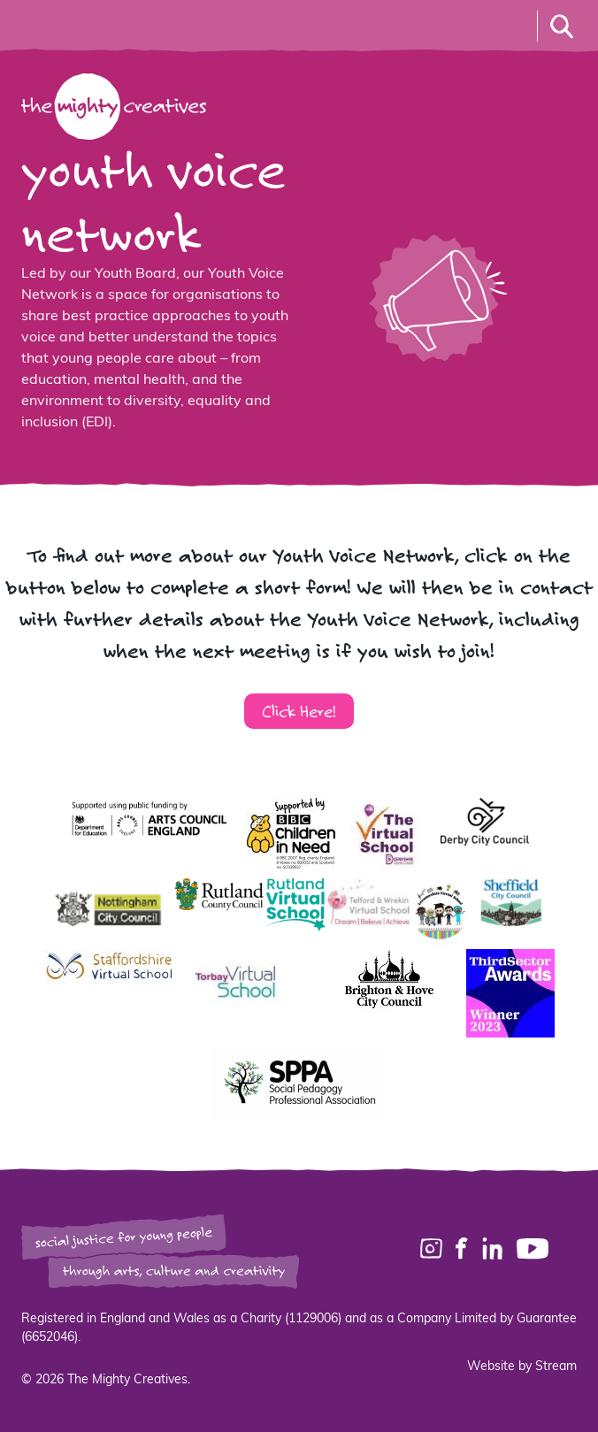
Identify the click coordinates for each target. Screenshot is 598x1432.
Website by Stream (522, 1367)
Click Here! (299, 711)
